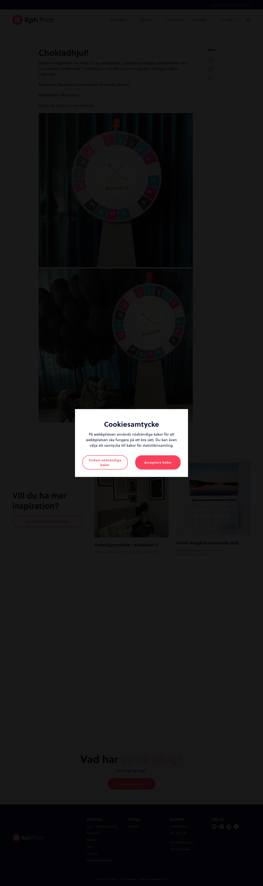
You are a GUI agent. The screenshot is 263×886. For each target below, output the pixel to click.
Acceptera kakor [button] (158, 462)
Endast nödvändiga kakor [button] (105, 462)
